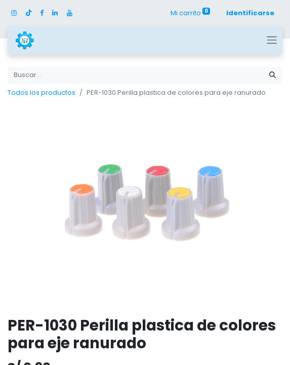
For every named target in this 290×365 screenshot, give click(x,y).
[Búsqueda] (272, 75)
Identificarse (250, 13)
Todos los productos (41, 92)
